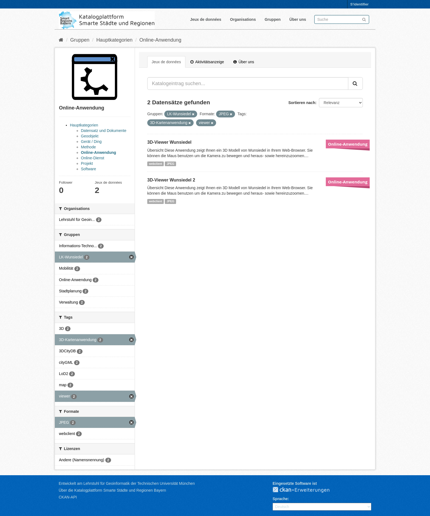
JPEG (170, 163)
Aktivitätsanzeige (207, 62)
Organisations (243, 19)
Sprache (280, 499)
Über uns (297, 19)
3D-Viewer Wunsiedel (169, 142)
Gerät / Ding (91, 141)
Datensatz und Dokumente (103, 130)
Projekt (87, 163)
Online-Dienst (92, 158)
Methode (88, 147)
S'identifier (359, 4)
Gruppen (273, 19)
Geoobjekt (89, 136)
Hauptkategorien (114, 40)
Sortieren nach (301, 102)
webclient (155, 163)
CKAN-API (68, 497)
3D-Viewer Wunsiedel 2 (171, 180)
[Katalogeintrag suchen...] (247, 83)
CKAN (305, 490)
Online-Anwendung (160, 40)
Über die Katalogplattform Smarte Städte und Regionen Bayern (112, 490)
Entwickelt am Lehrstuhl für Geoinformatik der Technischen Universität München (127, 483)
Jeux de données (205, 19)
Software (88, 169)
